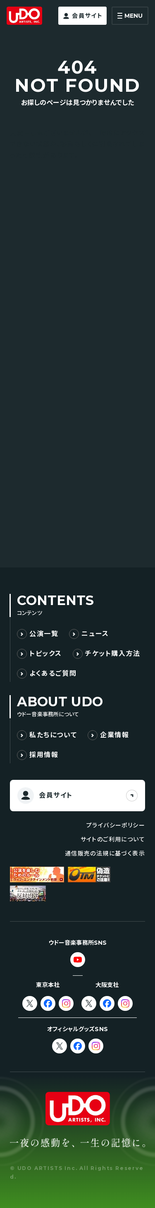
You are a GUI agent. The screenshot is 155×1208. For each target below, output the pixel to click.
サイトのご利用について (113, 839)
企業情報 (114, 735)
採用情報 (43, 755)
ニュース (95, 634)
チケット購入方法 (113, 654)
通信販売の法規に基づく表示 (105, 853)
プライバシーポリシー (115, 825)
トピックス (45, 654)
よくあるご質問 (52, 673)
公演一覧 (43, 634)
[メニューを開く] (130, 16)
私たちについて (53, 735)
